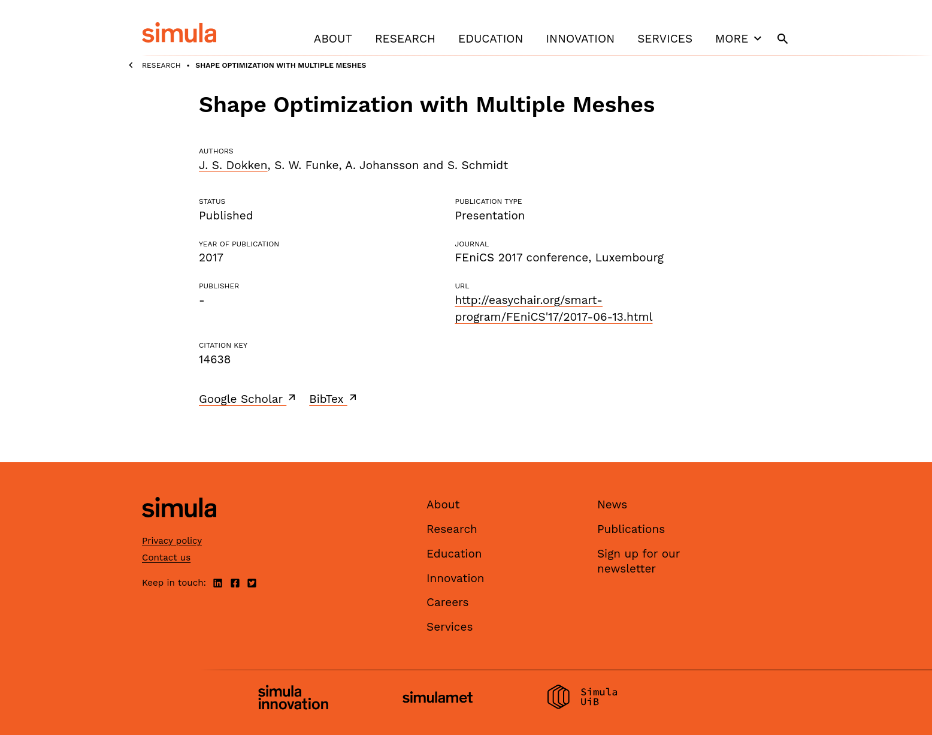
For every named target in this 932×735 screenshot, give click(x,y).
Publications (631, 529)
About (333, 39)
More (739, 38)
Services (664, 39)
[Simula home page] (179, 528)
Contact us (166, 557)
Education (490, 39)
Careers (447, 602)
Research (405, 39)
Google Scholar (248, 398)
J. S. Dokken (233, 165)
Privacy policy (172, 540)
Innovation (580, 39)
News (612, 504)
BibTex (334, 398)
